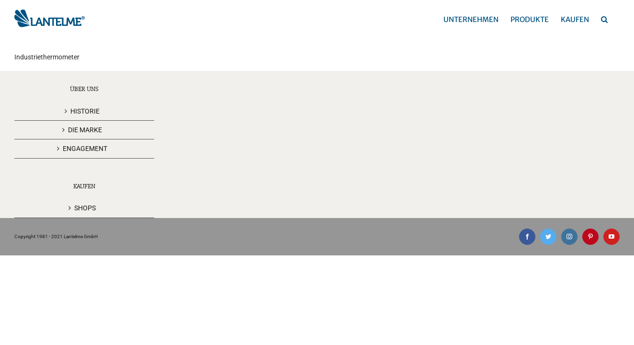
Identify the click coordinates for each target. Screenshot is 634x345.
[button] (616, 19)
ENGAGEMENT (85, 148)
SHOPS (85, 208)
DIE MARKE (85, 130)
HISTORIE (85, 111)
